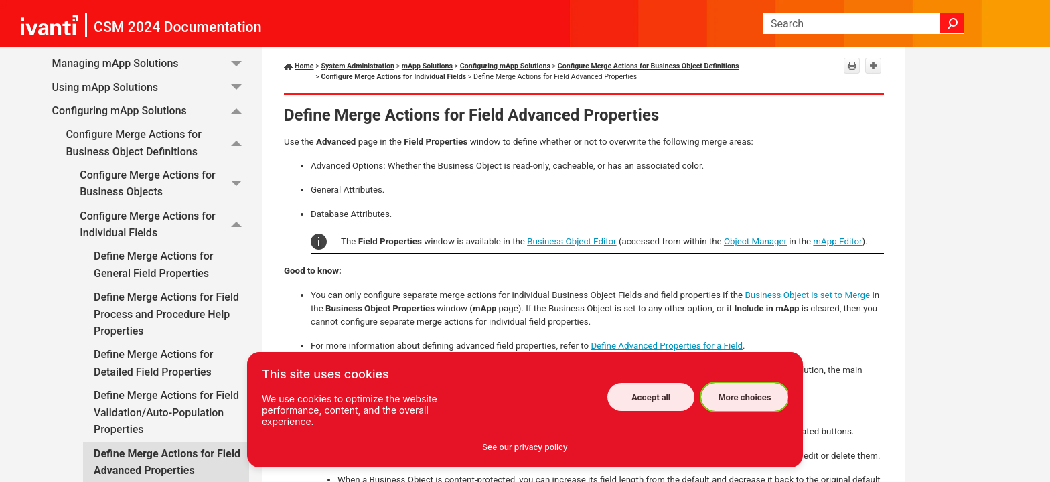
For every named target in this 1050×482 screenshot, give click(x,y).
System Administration (357, 66)
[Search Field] (863, 23)
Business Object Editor (571, 241)
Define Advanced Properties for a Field (667, 346)
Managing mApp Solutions (150, 64)
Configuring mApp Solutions (150, 111)
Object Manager (755, 241)
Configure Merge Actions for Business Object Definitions (157, 143)
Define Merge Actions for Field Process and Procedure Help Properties (166, 314)
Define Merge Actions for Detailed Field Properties (153, 363)
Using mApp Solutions (150, 87)
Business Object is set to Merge (808, 295)
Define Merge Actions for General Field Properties (153, 265)
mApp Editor (837, 241)
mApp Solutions (427, 66)
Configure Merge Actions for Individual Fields (164, 224)
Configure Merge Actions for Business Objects (164, 183)
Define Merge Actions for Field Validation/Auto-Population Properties (166, 412)
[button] (952, 23)
